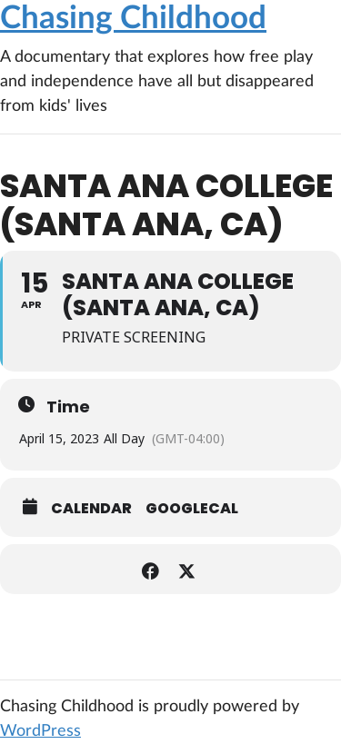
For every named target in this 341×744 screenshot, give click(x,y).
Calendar (91, 509)
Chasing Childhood (133, 19)
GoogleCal (191, 509)
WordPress (40, 731)
